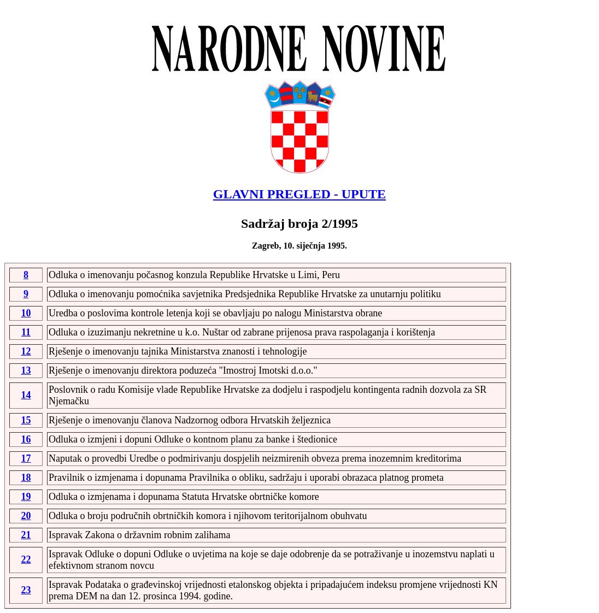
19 (26, 496)
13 (26, 370)
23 (26, 590)
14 (26, 395)
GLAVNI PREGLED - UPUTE (299, 194)
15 (26, 420)
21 (26, 534)
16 (26, 439)
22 (26, 559)
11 (26, 332)
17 (26, 458)
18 (26, 477)
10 (26, 313)
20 (26, 515)
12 (26, 351)
